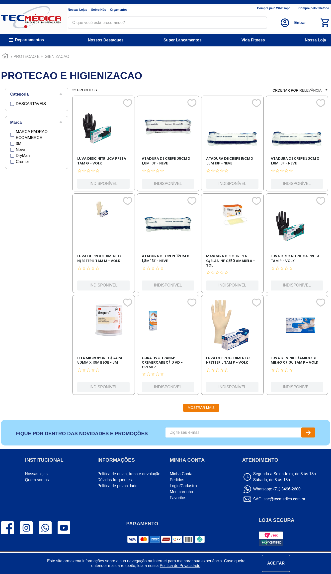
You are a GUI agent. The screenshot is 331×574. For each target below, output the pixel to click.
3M (18, 144)
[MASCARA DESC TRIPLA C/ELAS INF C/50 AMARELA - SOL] (232, 244)
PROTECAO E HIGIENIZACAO (41, 56)
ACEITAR (276, 563)
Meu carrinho (181, 492)
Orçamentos (118, 9)
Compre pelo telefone (313, 8)
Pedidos (177, 480)
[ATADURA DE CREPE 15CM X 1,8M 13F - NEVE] (232, 145)
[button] (36, 94)
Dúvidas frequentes (114, 480)
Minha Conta (181, 474)
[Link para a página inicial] (5, 56)
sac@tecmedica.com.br (284, 499)
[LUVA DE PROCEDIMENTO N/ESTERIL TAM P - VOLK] (232, 346)
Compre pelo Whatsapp (273, 8)
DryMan (23, 155)
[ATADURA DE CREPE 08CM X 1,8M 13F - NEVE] (168, 145)
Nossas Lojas (77, 9)
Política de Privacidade (180, 566)
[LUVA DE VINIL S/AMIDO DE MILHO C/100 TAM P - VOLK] (297, 346)
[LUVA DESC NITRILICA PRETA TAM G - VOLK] (103, 145)
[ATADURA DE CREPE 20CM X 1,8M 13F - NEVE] (297, 145)
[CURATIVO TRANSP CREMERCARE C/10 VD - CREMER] (168, 346)
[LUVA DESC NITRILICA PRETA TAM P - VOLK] (297, 244)
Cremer (22, 161)
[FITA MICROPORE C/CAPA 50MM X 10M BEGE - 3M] (103, 346)
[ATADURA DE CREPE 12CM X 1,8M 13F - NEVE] (168, 244)
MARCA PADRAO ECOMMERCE (32, 135)
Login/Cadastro (183, 486)
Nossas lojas (36, 474)
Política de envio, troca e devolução (129, 474)
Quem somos (37, 480)
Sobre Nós (98, 9)
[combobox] (167, 22)
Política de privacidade (117, 486)
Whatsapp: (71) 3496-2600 (277, 489)
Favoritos (178, 498)
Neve (20, 149)
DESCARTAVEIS (31, 104)
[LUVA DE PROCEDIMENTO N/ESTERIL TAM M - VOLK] (103, 244)
